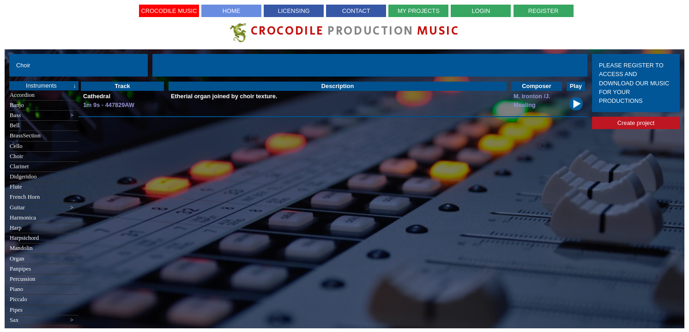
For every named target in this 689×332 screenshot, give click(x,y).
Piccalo (18, 299)
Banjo (17, 105)
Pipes (16, 310)
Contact (356, 10)
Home (231, 10)
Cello (16, 146)
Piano (16, 289)
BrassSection (25, 135)
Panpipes (20, 269)
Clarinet (19, 166)
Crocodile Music (169, 10)
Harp (16, 228)
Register (543, 10)
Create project (635, 122)
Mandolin (21, 248)
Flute (16, 187)
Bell (14, 125)
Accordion (22, 95)
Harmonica (23, 217)
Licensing (294, 10)
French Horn (25, 197)
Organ (17, 258)
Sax (41, 320)
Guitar (41, 207)
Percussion (22, 279)
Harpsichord (24, 238)
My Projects (419, 10)
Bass (41, 115)
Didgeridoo (23, 176)
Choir (16, 156)
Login (481, 10)
